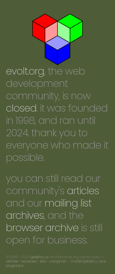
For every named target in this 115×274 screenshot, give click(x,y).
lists (43, 261)
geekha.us (39, 257)
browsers (29, 261)
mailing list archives (48, 209)
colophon (57, 261)
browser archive (42, 228)
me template (82, 261)
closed (21, 108)
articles (83, 191)
